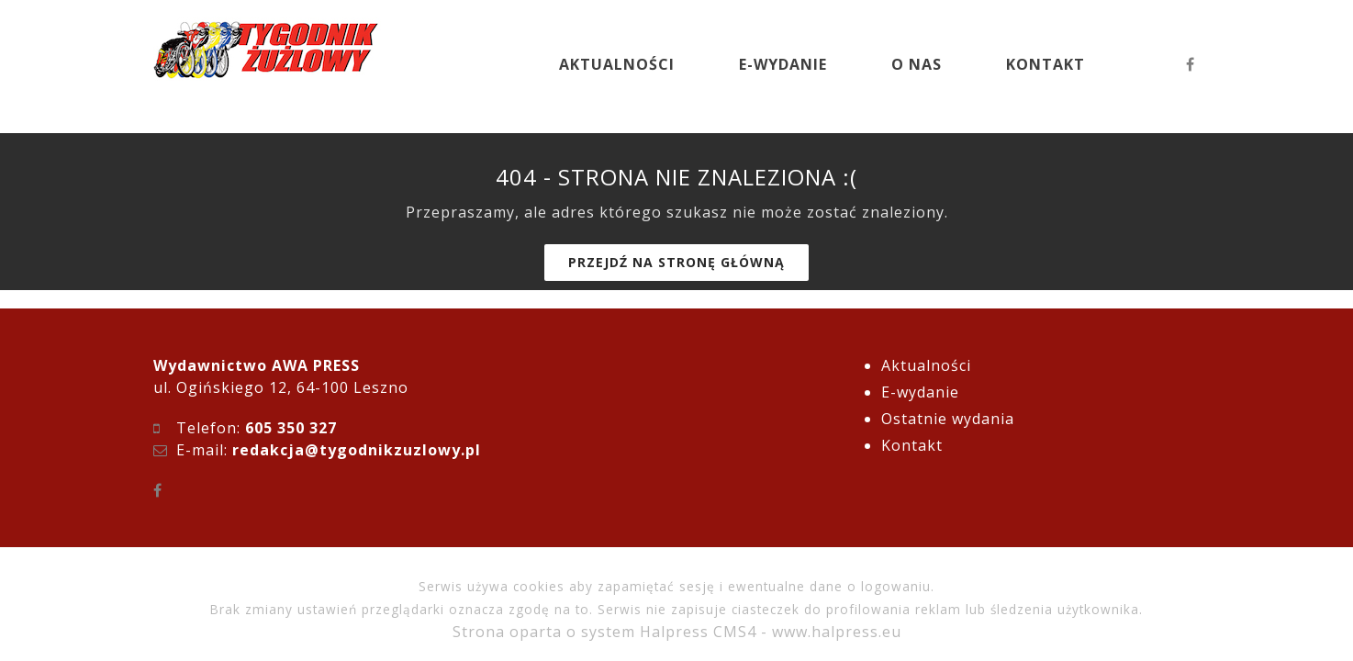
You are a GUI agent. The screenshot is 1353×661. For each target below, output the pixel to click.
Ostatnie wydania (947, 419)
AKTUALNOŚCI (617, 64)
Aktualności (926, 365)
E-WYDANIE (783, 64)
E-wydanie (920, 392)
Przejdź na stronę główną (676, 262)
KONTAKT (1045, 64)
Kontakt (912, 445)
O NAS (916, 64)
